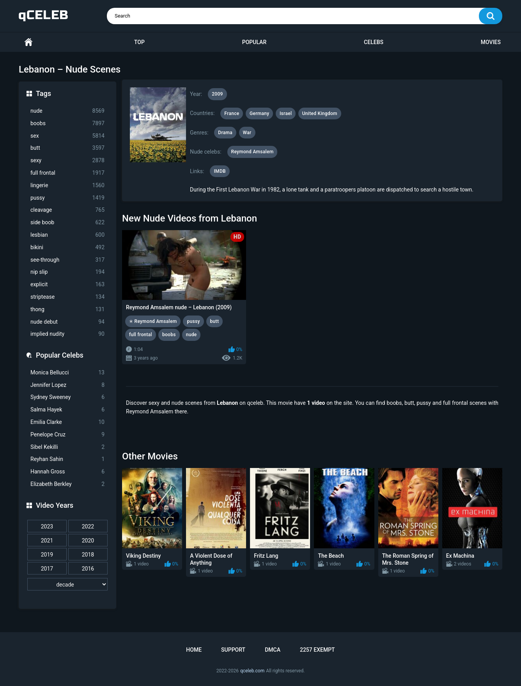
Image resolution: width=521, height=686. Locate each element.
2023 (47, 526)
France (231, 113)
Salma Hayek (67, 409)
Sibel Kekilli (67, 447)
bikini (67, 247)
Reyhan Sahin (67, 459)
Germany (259, 113)
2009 (217, 94)
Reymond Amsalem (252, 151)
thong (67, 309)
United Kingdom (319, 113)
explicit (67, 284)
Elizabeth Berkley (67, 484)
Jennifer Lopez (67, 385)
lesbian (67, 235)
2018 (88, 554)
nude (67, 111)
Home (28, 42)
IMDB (220, 171)
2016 (88, 568)
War (247, 132)
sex (67, 136)
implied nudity (67, 334)
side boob (67, 222)
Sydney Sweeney (67, 397)
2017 (47, 568)
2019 (47, 554)
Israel (286, 113)
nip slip (67, 272)
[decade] (67, 584)
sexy (67, 160)
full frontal (67, 173)
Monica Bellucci (67, 372)
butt (67, 148)
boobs (67, 123)
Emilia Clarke (67, 422)
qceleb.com (252, 671)
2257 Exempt (317, 650)
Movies (491, 42)
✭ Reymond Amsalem (153, 321)
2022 (88, 526)
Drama (225, 132)
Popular (254, 42)
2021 (47, 540)
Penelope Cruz (67, 434)
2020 (88, 540)
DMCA (272, 650)
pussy (67, 198)
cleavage (67, 210)
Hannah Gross (67, 471)
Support (233, 650)
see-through (67, 260)
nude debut (67, 322)
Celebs (373, 42)
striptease (67, 297)
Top (139, 42)
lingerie (67, 185)
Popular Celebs (59, 355)
